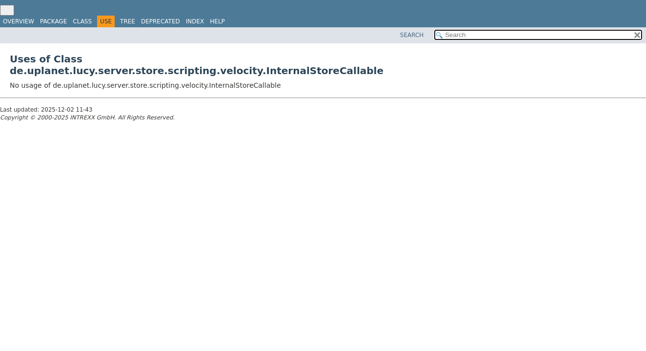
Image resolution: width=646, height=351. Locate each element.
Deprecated (160, 21)
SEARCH (412, 35)
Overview (18, 21)
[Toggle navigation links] (7, 10)
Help (217, 21)
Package (53, 21)
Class (82, 21)
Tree (127, 21)
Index (195, 21)
